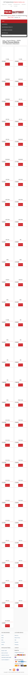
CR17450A (7, 500)
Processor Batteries (11, 40)
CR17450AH (7, 620)
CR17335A (7, 420)
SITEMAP (15, 6)
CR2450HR (20, 139)
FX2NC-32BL (20, 400)
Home (3, 21)
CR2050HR (7, 79)
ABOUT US (4, 4)
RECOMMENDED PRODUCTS (7, 27)
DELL (2, 640)
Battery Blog (5, 32)
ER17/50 (20, 99)
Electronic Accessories (7, 30)
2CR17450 (20, 179)
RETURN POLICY (17, 4)
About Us (16, 635)
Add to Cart (7, 64)
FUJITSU (3, 642)
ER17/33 (7, 540)
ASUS (2, 635)
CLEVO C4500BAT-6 (5, 659)
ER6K (7, 259)
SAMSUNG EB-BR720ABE (6, 657)
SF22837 (7, 279)
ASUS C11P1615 (4, 653)
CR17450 (7, 179)
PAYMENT (10, 4)
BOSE (2, 637)
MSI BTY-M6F (4, 650)
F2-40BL (7, 59)
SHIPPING (24, 4)
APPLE (2, 644)
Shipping (16, 644)
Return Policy (17, 637)
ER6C (7, 299)
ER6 (20, 239)
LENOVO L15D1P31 (5, 655)
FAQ (11, 6)
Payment (16, 642)
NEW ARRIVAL (5, 24)
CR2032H (20, 279)
